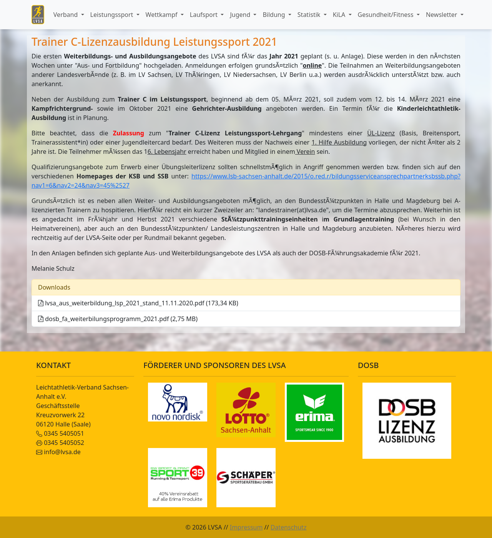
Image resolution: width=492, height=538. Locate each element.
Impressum (246, 527)
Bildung (274, 14)
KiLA (340, 14)
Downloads (54, 287)
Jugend (241, 14)
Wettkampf (162, 14)
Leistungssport (112, 14)
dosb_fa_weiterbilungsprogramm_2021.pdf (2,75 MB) (118, 319)
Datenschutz (289, 527)
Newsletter (442, 14)
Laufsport (204, 14)
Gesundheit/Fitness (386, 14)
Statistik (310, 14)
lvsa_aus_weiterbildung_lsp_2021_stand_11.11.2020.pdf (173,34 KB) (138, 303)
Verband (66, 14)
